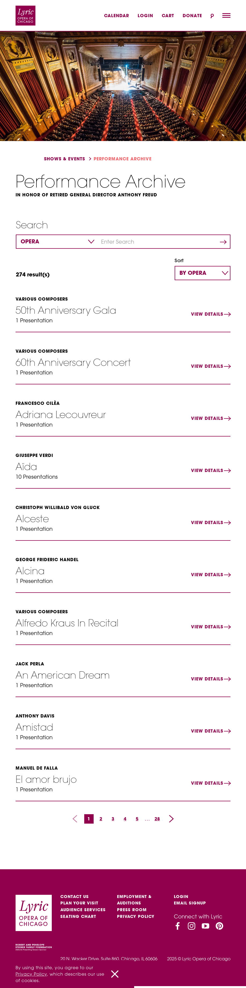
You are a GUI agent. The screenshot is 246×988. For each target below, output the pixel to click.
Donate (192, 16)
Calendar (116, 16)
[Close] (115, 974)
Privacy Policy (136, 920)
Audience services (84, 912)
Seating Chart (79, 920)
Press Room (132, 912)
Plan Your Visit (80, 905)
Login (145, 16)
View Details (207, 314)
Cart (168, 16)
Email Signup (191, 905)
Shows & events (64, 159)
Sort (179, 261)
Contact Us (75, 897)
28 (157, 819)
